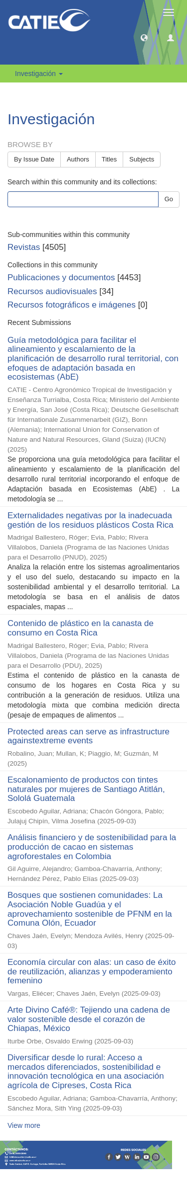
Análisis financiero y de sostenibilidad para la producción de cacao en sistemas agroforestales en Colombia (91, 847)
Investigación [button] (39, 74)
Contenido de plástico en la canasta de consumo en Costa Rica (80, 628)
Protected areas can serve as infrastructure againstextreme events (88, 736)
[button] (144, 37)
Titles (109, 159)
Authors (78, 159)
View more (23, 1125)
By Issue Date (34, 159)
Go (169, 199)
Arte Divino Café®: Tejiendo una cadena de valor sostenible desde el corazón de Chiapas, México (88, 1019)
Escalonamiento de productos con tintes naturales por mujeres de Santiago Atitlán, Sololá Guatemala (86, 789)
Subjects (141, 159)
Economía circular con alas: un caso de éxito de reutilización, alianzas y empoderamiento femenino (91, 971)
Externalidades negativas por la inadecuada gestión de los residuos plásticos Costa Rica (90, 520)
